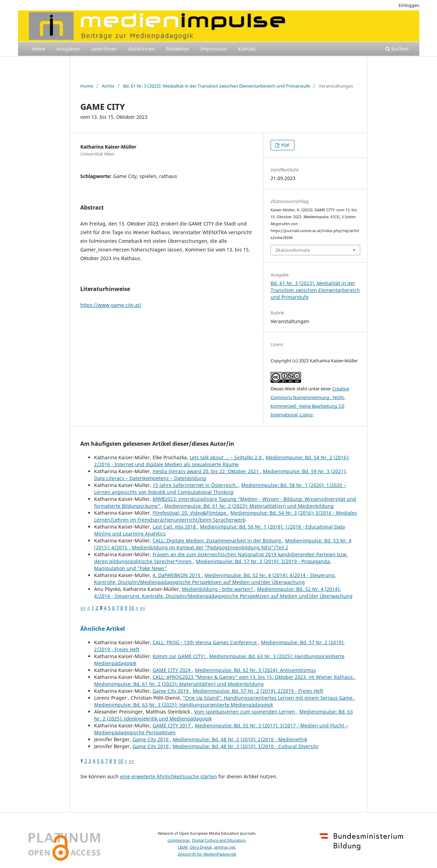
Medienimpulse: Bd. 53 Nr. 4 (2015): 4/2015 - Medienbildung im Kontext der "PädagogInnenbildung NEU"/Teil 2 (223, 544)
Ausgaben (68, 48)
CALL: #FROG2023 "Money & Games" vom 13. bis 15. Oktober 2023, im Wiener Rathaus (253, 677)
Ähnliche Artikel (102, 628)
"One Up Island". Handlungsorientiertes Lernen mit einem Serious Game (268, 697)
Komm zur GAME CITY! (180, 656)
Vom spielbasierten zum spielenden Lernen (245, 711)
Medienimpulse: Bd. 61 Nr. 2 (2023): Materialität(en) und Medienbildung (249, 506)
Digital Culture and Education (218, 840)
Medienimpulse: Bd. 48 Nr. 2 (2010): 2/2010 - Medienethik (240, 739)
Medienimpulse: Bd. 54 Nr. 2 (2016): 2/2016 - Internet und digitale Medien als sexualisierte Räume (221, 461)
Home (38, 48)
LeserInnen (104, 48)
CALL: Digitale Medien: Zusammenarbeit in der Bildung (217, 540)
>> (142, 607)
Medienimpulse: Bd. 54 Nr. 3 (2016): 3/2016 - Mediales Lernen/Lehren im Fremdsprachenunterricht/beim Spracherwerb (225, 516)
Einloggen (409, 5)
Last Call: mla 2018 (175, 526)
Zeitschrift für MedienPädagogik (207, 854)
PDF (285, 145)
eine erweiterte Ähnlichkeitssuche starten (168, 776)
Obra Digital (201, 847)
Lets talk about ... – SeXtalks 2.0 (226, 457)
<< (83, 607)
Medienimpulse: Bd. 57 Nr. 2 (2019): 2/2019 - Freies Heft (258, 691)
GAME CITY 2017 (172, 725)
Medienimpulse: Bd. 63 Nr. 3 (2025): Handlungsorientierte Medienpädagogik (183, 704)
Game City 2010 (151, 739)
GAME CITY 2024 (172, 670)
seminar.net (224, 847)
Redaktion (177, 48)
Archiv (108, 86)
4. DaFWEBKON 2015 (177, 575)
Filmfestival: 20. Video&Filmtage (190, 513)
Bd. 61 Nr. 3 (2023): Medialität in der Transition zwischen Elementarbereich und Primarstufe (216, 86)
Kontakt (247, 48)
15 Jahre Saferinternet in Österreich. (195, 485)
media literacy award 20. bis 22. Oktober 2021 (206, 471)
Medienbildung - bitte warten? (218, 589)
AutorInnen (141, 48)
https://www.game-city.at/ (111, 305)
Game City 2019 (171, 691)
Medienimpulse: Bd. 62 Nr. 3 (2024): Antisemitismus (255, 670)
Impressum (213, 48)
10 (131, 607)
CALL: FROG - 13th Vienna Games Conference (205, 642)
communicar (178, 840)
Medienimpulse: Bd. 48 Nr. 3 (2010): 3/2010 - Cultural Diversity (245, 746)
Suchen (397, 48)
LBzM (183, 847)
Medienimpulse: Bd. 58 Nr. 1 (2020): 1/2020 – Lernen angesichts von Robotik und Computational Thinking (220, 488)
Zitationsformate (292, 250)
